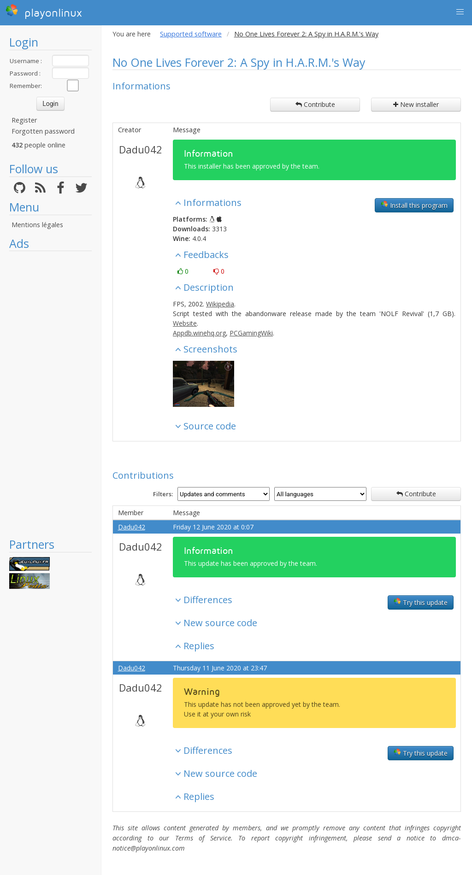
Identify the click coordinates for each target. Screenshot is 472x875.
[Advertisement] (50, 394)
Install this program (414, 205)
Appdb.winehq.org (199, 333)
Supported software (191, 33)
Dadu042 (140, 149)
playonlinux (44, 11)
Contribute (315, 104)
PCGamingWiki (251, 333)
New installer (416, 104)
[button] (460, 12)
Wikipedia (220, 303)
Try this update (421, 602)
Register (24, 120)
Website (185, 323)
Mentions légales (37, 224)
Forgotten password (43, 131)
